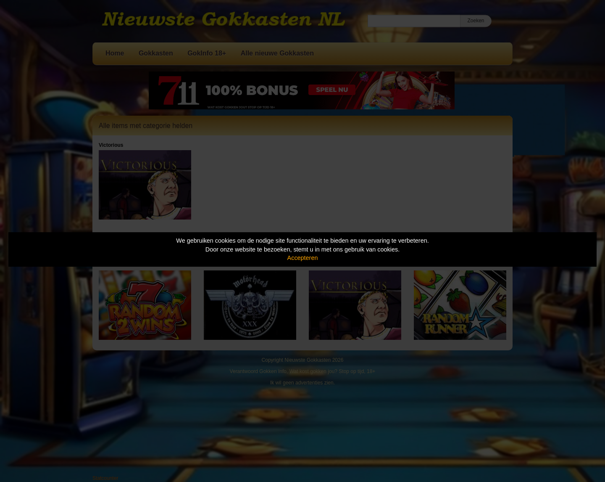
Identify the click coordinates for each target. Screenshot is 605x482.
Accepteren (302, 257)
